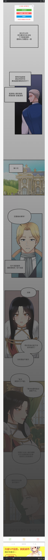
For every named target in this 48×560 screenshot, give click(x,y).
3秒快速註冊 (24, 10)
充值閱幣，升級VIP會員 (24, 13)
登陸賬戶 (24, 16)
